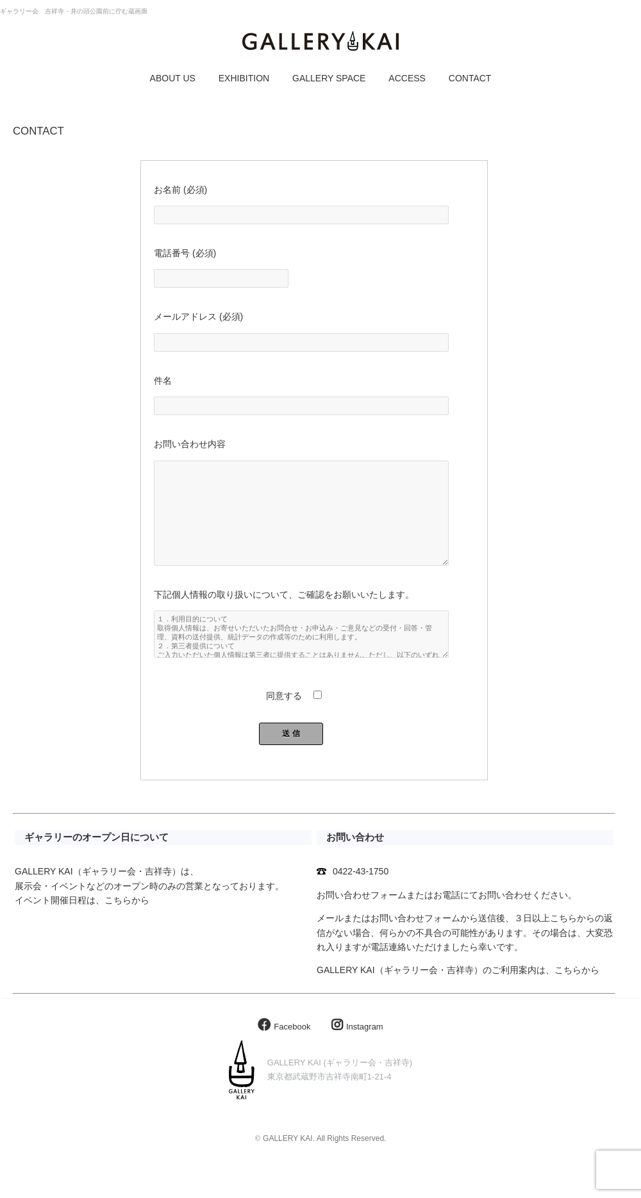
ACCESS (407, 78)
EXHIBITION (244, 78)
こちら (117, 926)
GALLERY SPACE (328, 78)
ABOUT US (173, 78)
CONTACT (470, 78)
